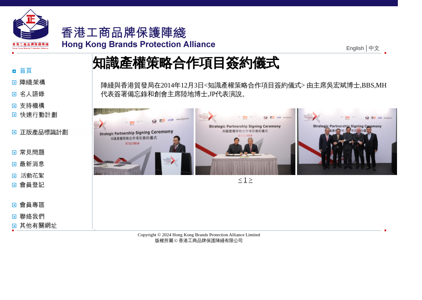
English (355, 48)
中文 (374, 48)
